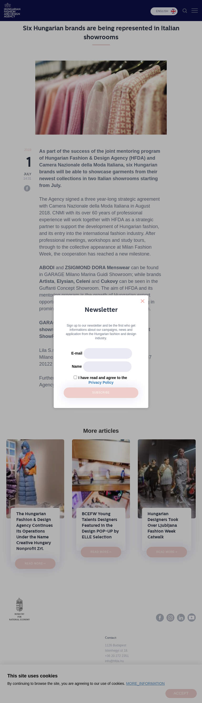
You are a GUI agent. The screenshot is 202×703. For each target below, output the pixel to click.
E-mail (76, 353)
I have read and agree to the (102, 378)
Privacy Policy (101, 382)
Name (77, 366)
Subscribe (101, 392)
